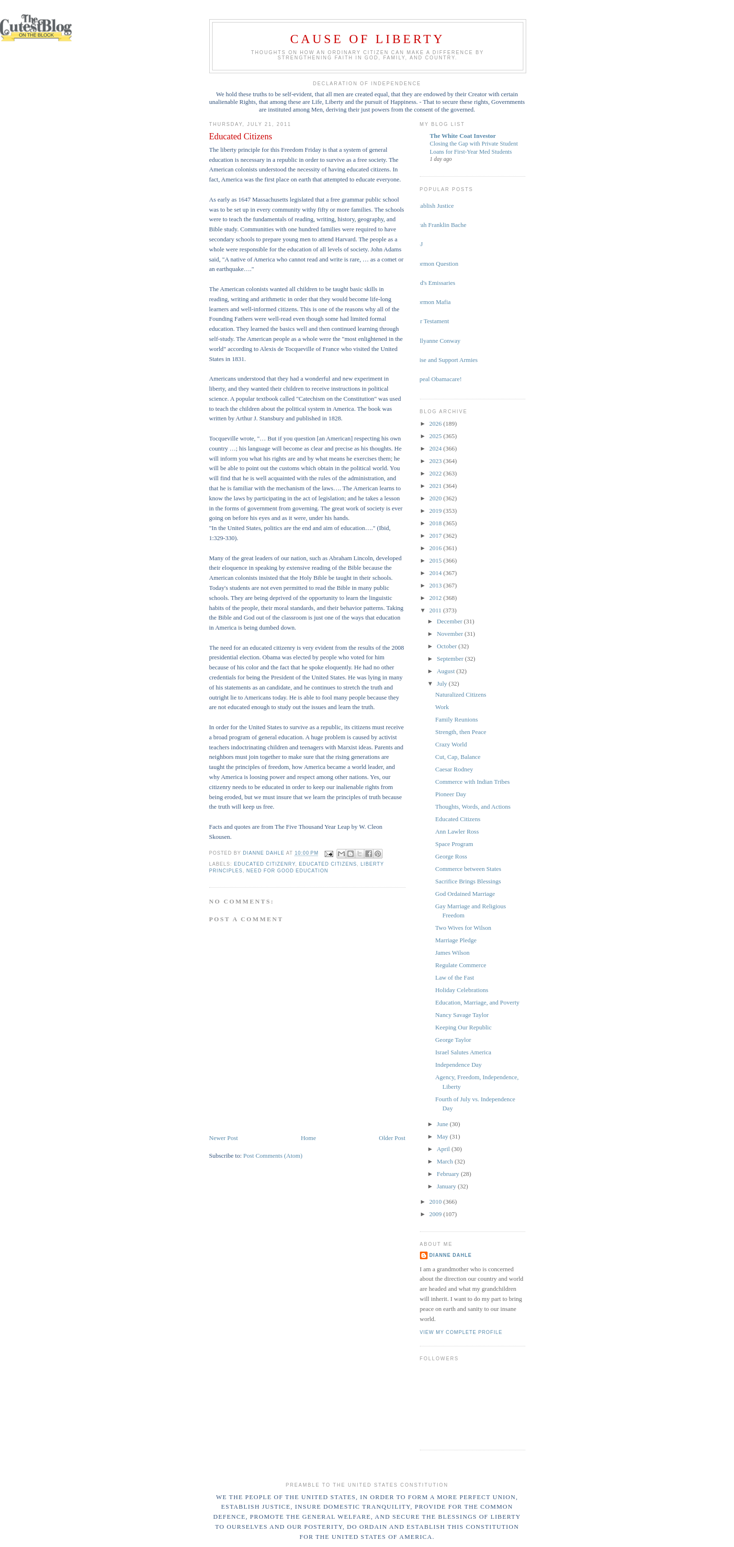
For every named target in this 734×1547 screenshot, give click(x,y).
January (447, 1186)
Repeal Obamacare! (437, 379)
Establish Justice (433, 205)
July (443, 683)
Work (442, 707)
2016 (436, 548)
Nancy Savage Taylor (461, 1014)
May (443, 1136)
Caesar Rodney (454, 769)
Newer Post (223, 1137)
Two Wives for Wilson (463, 927)
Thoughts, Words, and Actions (472, 806)
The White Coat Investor (463, 135)
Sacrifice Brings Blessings (468, 881)
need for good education (287, 870)
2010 (436, 1201)
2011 (436, 610)
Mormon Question (436, 263)
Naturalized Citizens (460, 694)
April (444, 1148)
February (449, 1173)
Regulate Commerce (460, 965)
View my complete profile (461, 1332)
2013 (436, 585)
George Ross (451, 856)
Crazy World (451, 744)
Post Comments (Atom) (273, 1155)
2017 (436, 535)
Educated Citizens (457, 819)
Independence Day (458, 1064)
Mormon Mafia (432, 301)
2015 (436, 560)
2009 (436, 1214)
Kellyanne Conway (437, 340)
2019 (436, 510)
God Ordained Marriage (465, 893)
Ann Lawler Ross (457, 831)
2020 (436, 498)
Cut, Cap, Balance (458, 756)
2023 (436, 460)
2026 (436, 423)
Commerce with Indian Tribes (472, 781)
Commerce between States (468, 868)
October (447, 646)
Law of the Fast (454, 977)
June (443, 1124)
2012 (436, 597)
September (451, 658)
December (450, 621)
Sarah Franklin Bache (440, 224)
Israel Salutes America (463, 1052)
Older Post (392, 1137)
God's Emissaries (434, 282)
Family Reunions (456, 719)
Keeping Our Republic (463, 1027)
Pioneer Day (450, 794)
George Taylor (453, 1039)
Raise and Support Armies (445, 359)
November (450, 633)
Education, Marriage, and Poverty (477, 1002)
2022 (436, 473)
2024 (436, 448)
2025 (436, 436)
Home (308, 1137)
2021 (436, 485)
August (446, 671)
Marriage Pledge (455, 940)
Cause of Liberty (367, 39)
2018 (436, 523)
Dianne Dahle (450, 1255)
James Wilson (452, 952)
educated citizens (328, 864)
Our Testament (431, 321)
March (445, 1161)
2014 (436, 572)
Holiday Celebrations (461, 990)
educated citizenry (264, 864)
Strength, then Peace (460, 731)
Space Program (454, 843)
